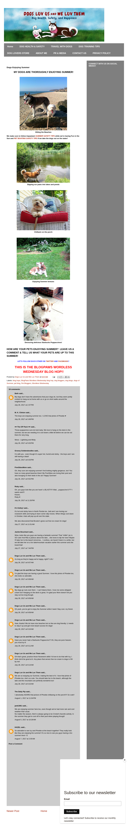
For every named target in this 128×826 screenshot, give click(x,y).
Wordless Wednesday (40, 383)
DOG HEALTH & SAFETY (32, 46)
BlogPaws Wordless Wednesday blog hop (37, 380)
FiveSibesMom (21, 467)
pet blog (17, 383)
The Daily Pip (20, 692)
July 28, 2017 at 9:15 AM (24, 684)
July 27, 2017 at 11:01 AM (25, 524)
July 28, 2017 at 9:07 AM (24, 562)
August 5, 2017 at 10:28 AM (25, 720)
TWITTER (50, 361)
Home (10, 46)
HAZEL (17, 727)
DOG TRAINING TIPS (89, 46)
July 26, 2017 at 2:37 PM (24, 405)
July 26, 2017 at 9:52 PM (24, 479)
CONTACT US (79, 53)
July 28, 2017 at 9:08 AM (24, 579)
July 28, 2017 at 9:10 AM (24, 629)
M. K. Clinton (20, 413)
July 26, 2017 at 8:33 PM (24, 460)
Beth (17, 393)
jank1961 (18, 706)
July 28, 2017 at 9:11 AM (24, 646)
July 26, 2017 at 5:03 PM (24, 443)
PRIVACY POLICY (102, 53)
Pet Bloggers (26, 383)
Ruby (17, 487)
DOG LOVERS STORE (18, 53)
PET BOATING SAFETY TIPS (25, 138)
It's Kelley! (19, 508)
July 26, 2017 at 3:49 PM (24, 419)
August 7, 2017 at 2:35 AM (25, 739)
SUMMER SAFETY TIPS (45, 136)
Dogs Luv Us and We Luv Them (28, 556)
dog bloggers (59, 380)
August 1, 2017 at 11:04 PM (25, 698)
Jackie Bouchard (22, 532)
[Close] (125, 760)
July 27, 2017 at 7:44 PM (24, 548)
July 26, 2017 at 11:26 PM (25, 500)
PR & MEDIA (59, 53)
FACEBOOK (63, 361)
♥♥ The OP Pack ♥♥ (22, 427)
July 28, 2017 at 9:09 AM (24, 598)
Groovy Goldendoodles (24, 451)
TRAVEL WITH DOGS (61, 46)
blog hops (16, 380)
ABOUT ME (41, 53)
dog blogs (69, 380)
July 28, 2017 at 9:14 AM (24, 665)
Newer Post (13, 811)
